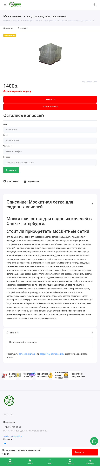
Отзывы (23, 28)
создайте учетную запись (52, 354)
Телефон (7, 146)
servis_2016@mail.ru (12, 436)
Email (5, 135)
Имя (5, 124)
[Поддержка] (95, 5)
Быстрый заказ (50, 106)
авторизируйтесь (27, 354)
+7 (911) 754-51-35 (12, 427)
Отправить (11, 170)
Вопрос (6, 157)
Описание (8, 28)
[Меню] (5, 5)
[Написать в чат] (94, 441)
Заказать (79, 452)
